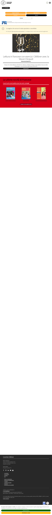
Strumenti (15, 14)
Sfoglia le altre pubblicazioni (26, 103)
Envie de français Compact (41, 100)
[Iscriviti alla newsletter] (13, 470)
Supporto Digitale (15, 12)
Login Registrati (36, 12)
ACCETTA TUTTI (26, 510)
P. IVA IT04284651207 (6, 490)
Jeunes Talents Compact (10, 100)
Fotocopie (6, 483)
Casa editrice (6, 472)
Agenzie (36, 14)
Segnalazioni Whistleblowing (9, 479)
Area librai (6, 474)
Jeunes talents (26, 100)
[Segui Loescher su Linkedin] (9, 470)
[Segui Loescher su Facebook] (4, 470)
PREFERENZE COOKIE (26, 512)
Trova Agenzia (6, 473)
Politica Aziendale (6, 498)
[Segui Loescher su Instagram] (6, 470)
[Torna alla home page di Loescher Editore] (6, 3)
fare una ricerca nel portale (18, 30)
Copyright (6, 480)
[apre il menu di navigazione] (50, 2)
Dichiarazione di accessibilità (9, 484)
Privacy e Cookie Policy (8, 478)
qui (41, 506)
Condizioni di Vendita (7, 482)
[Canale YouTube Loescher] (11, 470)
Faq (5, 476)
